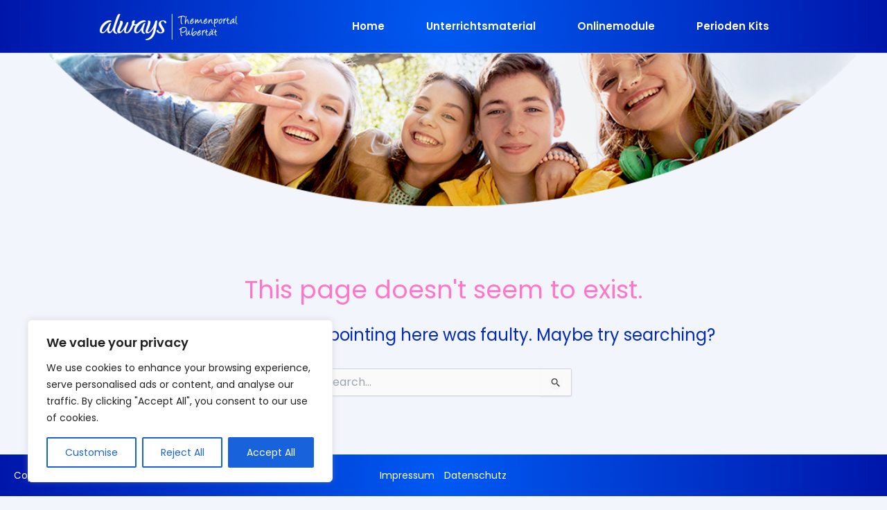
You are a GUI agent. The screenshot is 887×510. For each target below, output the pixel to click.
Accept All (271, 452)
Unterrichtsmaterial (481, 26)
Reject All (182, 452)
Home (368, 26)
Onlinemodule (616, 26)
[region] (180, 401)
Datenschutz (475, 475)
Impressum (407, 475)
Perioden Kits (732, 26)
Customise (91, 452)
